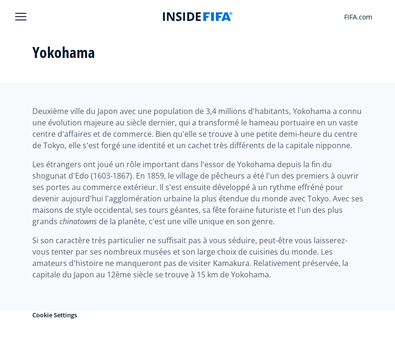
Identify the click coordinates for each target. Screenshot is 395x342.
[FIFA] (197, 16)
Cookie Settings (54, 315)
